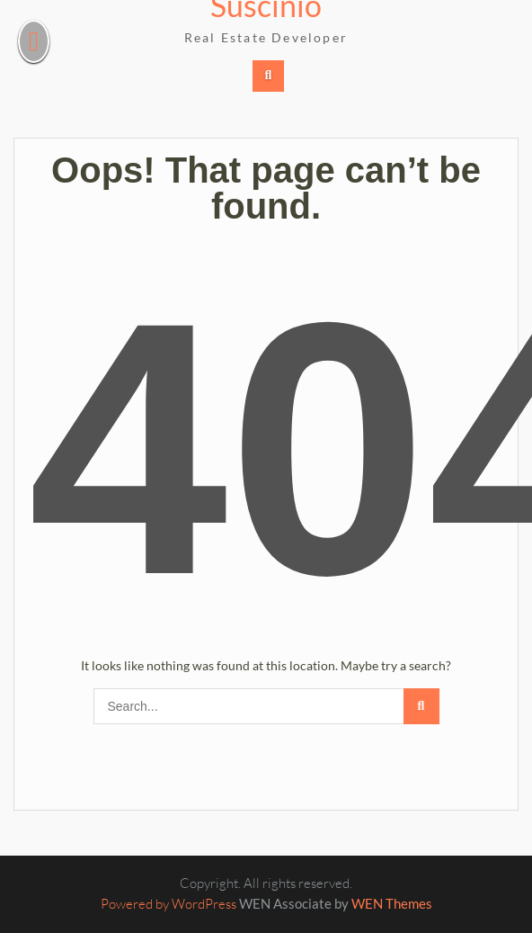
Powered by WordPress (168, 903)
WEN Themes (391, 903)
